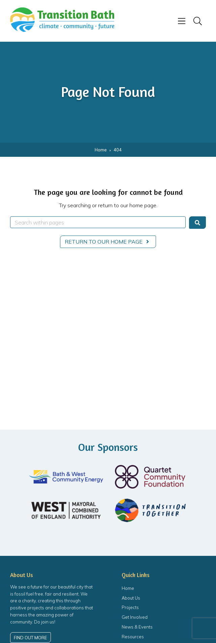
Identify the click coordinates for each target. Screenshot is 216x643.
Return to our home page (108, 241)
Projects (130, 607)
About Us (131, 598)
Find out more (30, 637)
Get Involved (135, 617)
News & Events (137, 627)
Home (128, 588)
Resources (133, 636)
